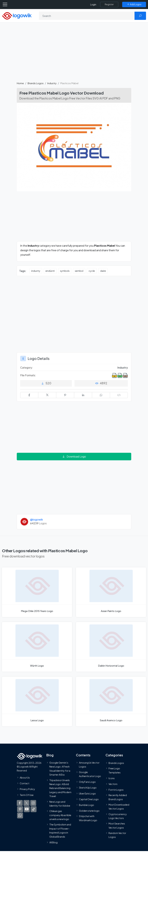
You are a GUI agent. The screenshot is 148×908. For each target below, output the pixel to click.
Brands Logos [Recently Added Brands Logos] (116, 762)
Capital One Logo (89, 799)
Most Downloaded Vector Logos (119, 806)
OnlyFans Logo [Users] (87, 781)
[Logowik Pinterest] (20, 809)
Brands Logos (36, 83)
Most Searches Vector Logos (117, 825)
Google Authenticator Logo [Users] (90, 774)
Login (93, 4)
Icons (112, 778)
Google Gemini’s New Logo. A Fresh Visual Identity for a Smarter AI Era (59, 768)
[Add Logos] (134, 4)
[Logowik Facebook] (20, 803)
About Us (25, 777)
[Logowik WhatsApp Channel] (20, 815)
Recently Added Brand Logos (118, 797)
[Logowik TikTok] (34, 809)
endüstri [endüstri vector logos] (50, 270)
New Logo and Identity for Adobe (59, 803)
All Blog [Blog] (53, 842)
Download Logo (74, 456)
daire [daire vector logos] (103, 270)
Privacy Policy (27, 789)
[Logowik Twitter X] (26, 803)
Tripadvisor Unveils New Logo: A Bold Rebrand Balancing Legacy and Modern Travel (60, 788)
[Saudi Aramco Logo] (111, 701)
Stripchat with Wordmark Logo (88, 818)
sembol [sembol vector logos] (79, 270)
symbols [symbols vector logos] (65, 270)
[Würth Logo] (37, 647)
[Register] (109, 4)
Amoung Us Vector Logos (89, 764)
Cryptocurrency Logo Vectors (118, 816)
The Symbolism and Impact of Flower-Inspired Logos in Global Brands (60, 830)
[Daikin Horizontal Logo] (111, 647)
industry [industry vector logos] (35, 270)
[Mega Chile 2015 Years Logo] (37, 592)
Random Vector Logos (117, 835)
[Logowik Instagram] (33, 803)
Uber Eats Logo (87, 793)
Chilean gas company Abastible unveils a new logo (60, 815)
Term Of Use (27, 794)
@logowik (36, 519)
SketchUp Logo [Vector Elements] (88, 787)
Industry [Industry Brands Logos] (122, 367)
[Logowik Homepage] (17, 15)
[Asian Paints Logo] (111, 592)
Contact (24, 783)
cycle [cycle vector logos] (92, 270)
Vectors (113, 783)
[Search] (87, 16)
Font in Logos (116, 789)
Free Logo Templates (115, 770)
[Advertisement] (74, 54)
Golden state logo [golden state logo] (89, 810)
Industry (52, 83)
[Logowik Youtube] (27, 809)
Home (20, 83)
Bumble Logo (86, 804)
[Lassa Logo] (37, 701)
